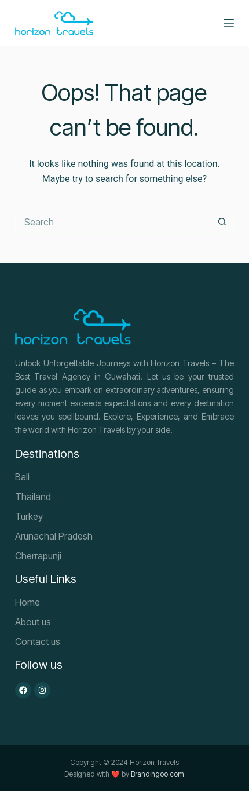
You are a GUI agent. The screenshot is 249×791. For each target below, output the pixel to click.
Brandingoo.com (157, 774)
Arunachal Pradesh (54, 536)
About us (33, 622)
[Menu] (229, 23)
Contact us (37, 641)
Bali (22, 477)
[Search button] (222, 222)
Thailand (33, 496)
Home (27, 602)
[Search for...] (113, 222)
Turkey (29, 516)
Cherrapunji (38, 556)
